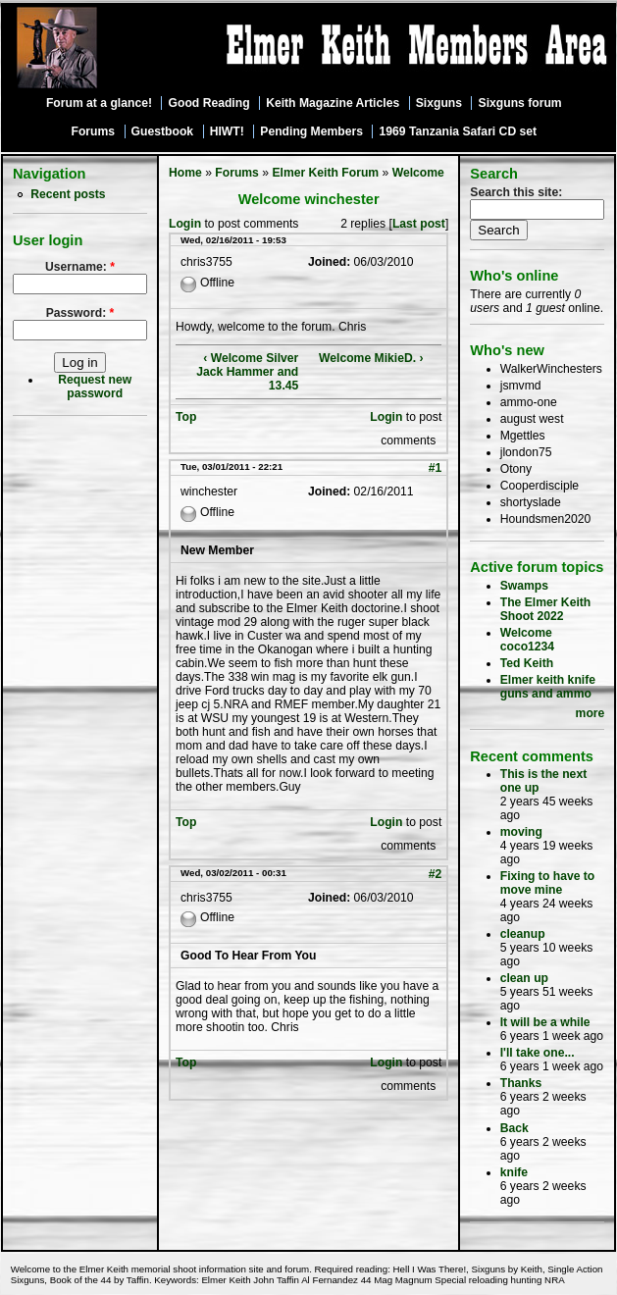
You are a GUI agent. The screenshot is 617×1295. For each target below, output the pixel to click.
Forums (93, 131)
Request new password (94, 386)
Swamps (524, 586)
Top (186, 417)
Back (514, 1128)
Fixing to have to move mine (547, 883)
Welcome (418, 173)
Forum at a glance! (99, 103)
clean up (524, 978)
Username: (80, 267)
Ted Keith (526, 663)
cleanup (522, 934)
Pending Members (311, 131)
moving (521, 832)
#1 (435, 468)
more (590, 713)
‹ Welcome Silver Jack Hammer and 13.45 (247, 371)
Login (185, 224)
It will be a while (545, 1022)
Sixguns (439, 103)
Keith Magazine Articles (332, 103)
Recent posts (67, 194)
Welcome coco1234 (527, 639)
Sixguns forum (520, 103)
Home (185, 173)
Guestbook (162, 131)
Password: (80, 313)
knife (514, 1172)
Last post (418, 224)
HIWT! (227, 131)
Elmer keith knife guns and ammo (547, 686)
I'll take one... (537, 1053)
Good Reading (209, 103)
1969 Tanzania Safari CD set (459, 131)
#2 (435, 874)
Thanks (521, 1083)
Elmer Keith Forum (325, 173)
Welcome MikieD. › (371, 358)
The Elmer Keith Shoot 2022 (545, 609)
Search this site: (516, 192)
